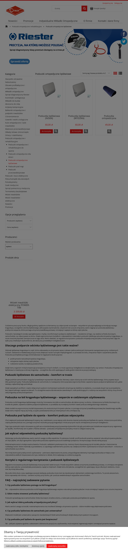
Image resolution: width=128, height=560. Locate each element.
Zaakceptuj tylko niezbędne (17, 546)
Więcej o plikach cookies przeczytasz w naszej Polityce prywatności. (29, 541)
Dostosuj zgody (38, 546)
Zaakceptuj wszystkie (57, 546)
